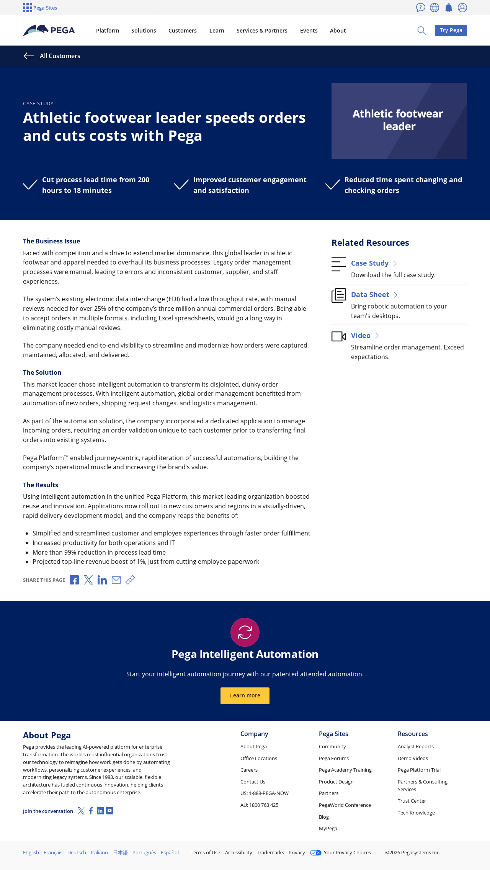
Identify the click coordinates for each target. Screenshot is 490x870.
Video (366, 335)
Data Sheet (375, 294)
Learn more (245, 695)
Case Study (375, 263)
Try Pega (451, 30)
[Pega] (49, 30)
